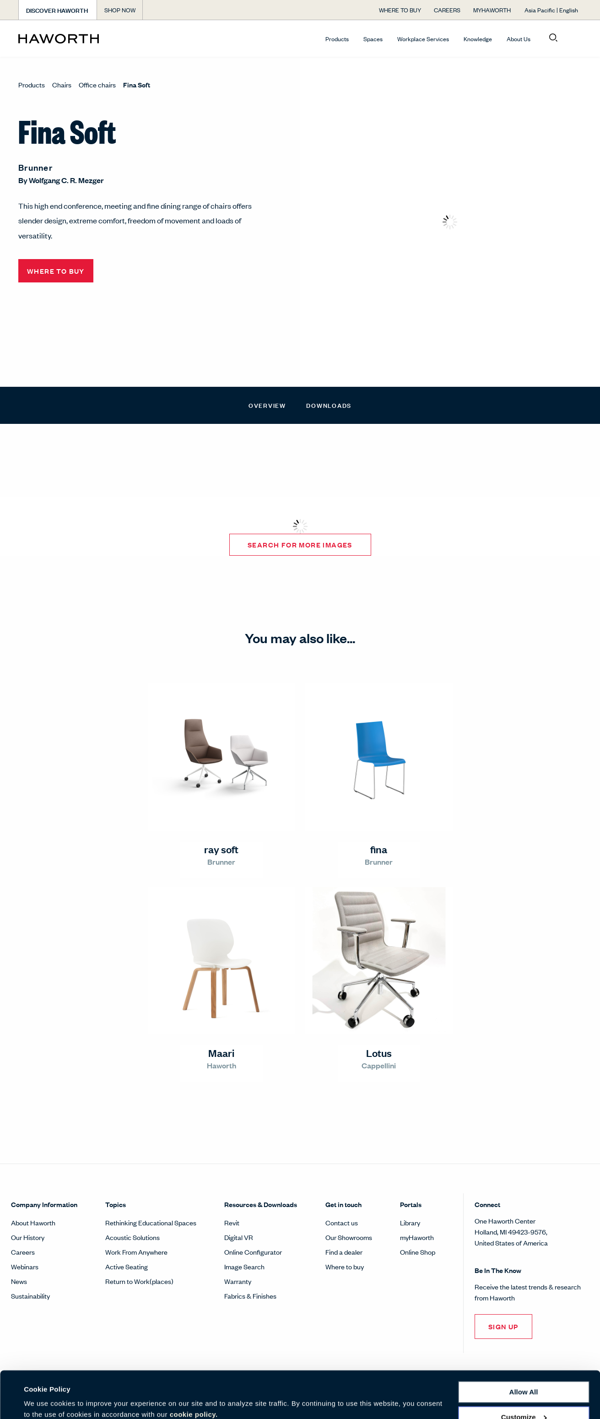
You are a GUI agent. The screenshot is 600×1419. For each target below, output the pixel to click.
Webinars (24, 1266)
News (19, 1281)
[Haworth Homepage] (74, 38)
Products (337, 38)
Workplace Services (423, 38)
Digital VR (238, 1237)
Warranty (237, 1281)
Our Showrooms (348, 1237)
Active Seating (126, 1266)
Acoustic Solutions (132, 1237)
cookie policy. (194, 1376)
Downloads (328, 405)
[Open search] (553, 38)
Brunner (35, 167)
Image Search (244, 1266)
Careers (23, 1252)
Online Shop (417, 1252)
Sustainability (30, 1295)
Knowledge (478, 38)
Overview (267, 405)
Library (410, 1222)
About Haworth (33, 1222)
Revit (231, 1222)
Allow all (523, 1353)
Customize (524, 1378)
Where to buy (344, 1266)
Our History (27, 1237)
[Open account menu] (573, 38)
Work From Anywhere (136, 1252)
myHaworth (417, 1237)
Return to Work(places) (139, 1281)
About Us (518, 38)
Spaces (373, 38)
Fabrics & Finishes (250, 1295)
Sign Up (503, 1326)
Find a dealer (343, 1252)
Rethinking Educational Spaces (150, 1222)
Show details (45, 1401)
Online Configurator (253, 1252)
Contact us (341, 1222)
